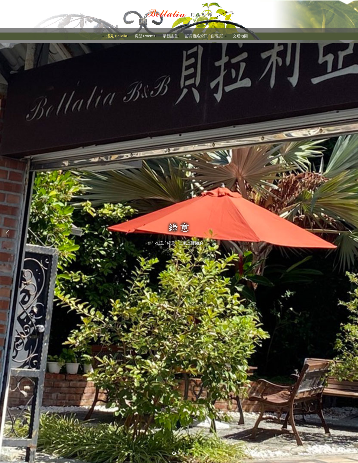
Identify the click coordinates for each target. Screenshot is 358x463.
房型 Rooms (145, 36)
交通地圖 (240, 36)
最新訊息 (170, 36)
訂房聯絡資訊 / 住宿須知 (205, 36)
